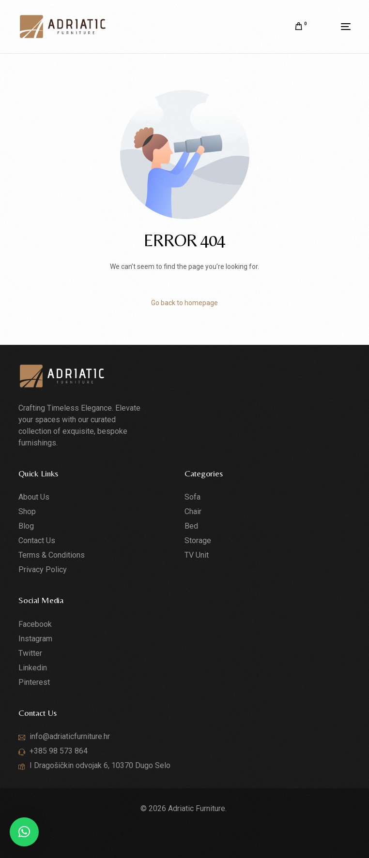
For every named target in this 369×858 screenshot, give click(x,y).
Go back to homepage (184, 303)
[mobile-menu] (334, 27)
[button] (24, 831)
